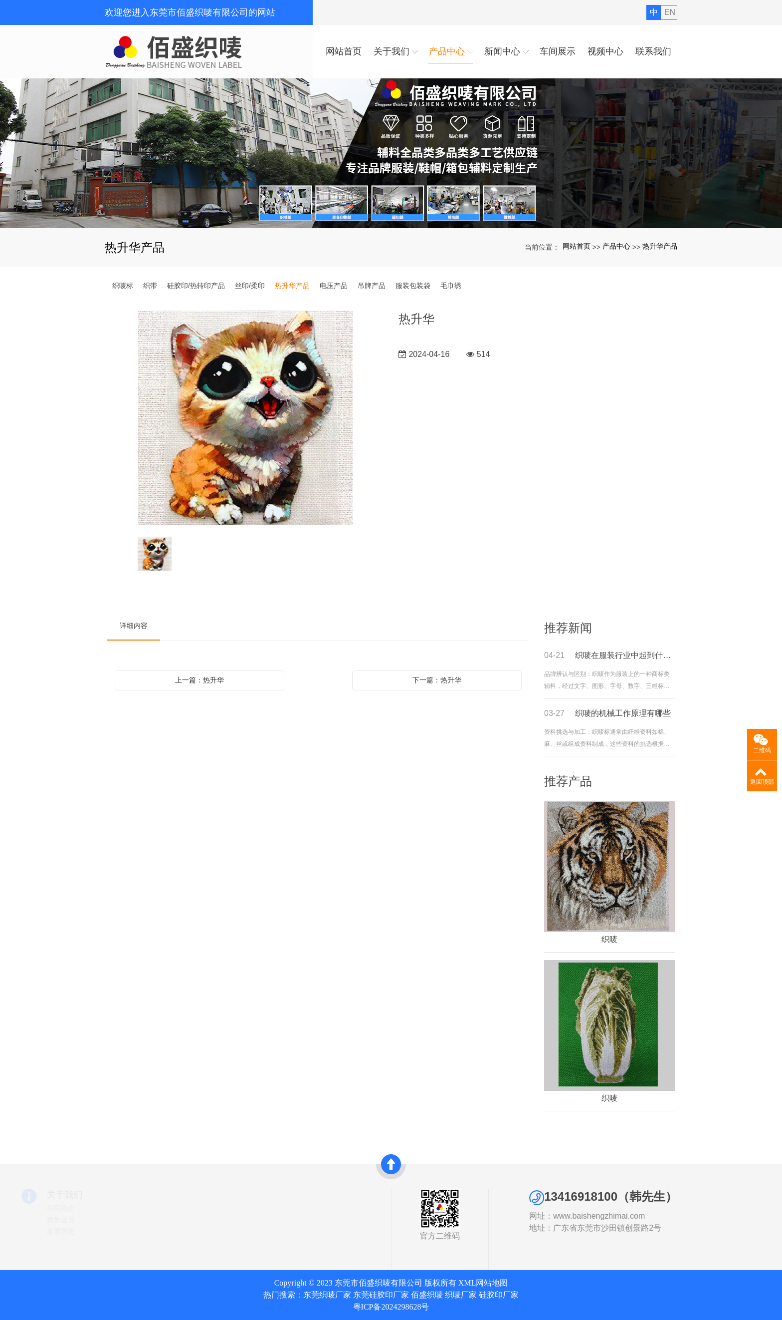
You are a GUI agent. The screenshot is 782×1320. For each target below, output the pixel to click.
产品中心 (616, 246)
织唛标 (122, 286)
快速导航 (241, 1195)
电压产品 (334, 286)
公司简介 (119, 1208)
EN (669, 12)
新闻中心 (237, 1220)
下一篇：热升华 (436, 680)
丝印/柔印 (250, 286)
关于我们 (123, 1195)
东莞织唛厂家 (327, 1295)
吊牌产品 (372, 286)
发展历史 (119, 1231)
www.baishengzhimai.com (639, 1216)
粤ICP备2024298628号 (391, 1307)
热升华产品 (659, 246)
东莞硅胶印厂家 (381, 1295)
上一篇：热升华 (199, 680)
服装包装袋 (412, 286)
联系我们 (237, 1231)
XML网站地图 (483, 1283)
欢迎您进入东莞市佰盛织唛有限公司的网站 (190, 12)
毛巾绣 (450, 286)
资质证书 (119, 1220)
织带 (150, 286)
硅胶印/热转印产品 (196, 286)
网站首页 (576, 246)
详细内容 (134, 626)
